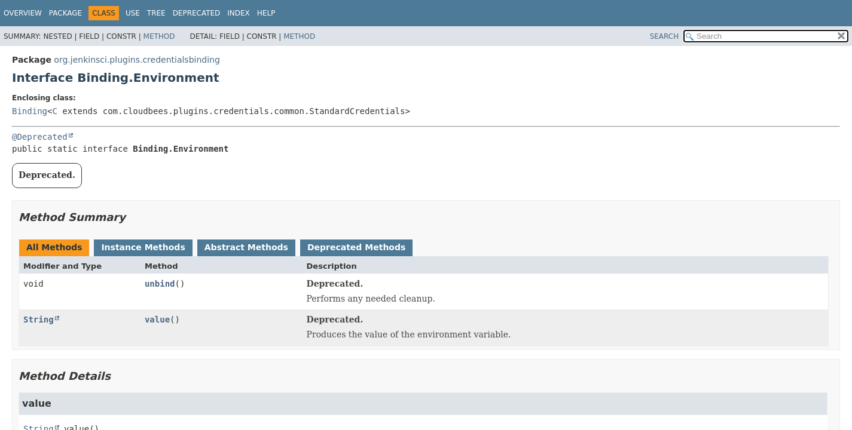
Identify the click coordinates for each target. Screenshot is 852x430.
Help (266, 13)
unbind (160, 283)
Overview (23, 13)
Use (133, 13)
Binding (29, 111)
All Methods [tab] (54, 247)
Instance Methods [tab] (143, 247)
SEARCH (664, 36)
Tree (156, 13)
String (38, 319)
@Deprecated (40, 137)
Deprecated (197, 13)
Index (238, 13)
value (157, 319)
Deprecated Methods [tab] (356, 247)
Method (159, 36)
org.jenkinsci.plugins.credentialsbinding (137, 59)
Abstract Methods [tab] (246, 247)
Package (65, 13)
